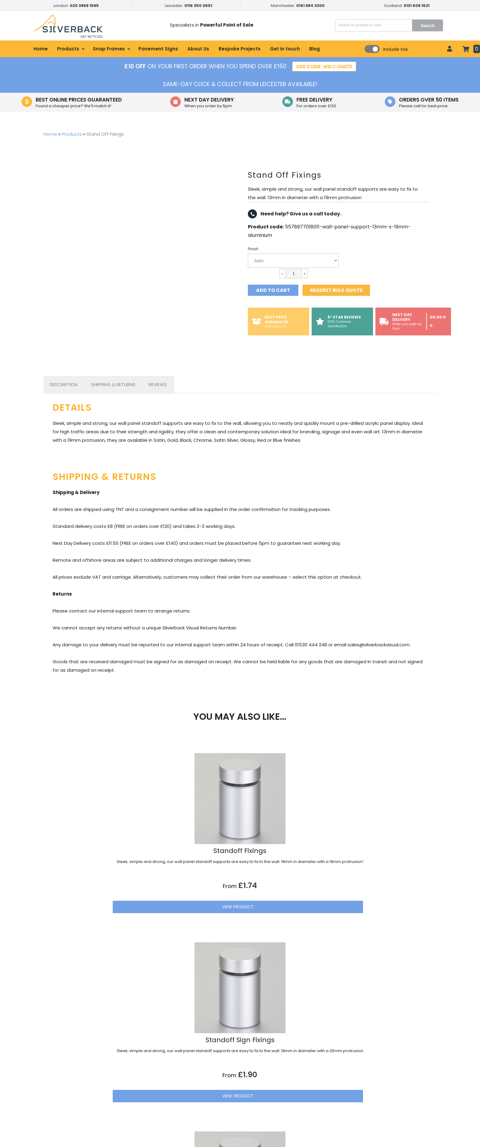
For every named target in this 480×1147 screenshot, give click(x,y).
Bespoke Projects (240, 49)
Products (68, 49)
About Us (198, 49)
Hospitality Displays (192, 1073)
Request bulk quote (338, 290)
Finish (253, 248)
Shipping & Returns (113, 384)
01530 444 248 (384, 1086)
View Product (117, 925)
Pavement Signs (158, 49)
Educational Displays (193, 1114)
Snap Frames (109, 49)
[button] (430, 1021)
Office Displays (187, 1093)
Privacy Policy (297, 1093)
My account (296, 1073)
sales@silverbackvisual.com (398, 1074)
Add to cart (273, 290)
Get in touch (285, 49)
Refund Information (304, 1114)
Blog (314, 49)
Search (431, 25)
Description (64, 384)
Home (41, 49)
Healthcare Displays (192, 1083)
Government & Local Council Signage (211, 1103)
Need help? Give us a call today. (294, 213)
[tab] (63, 384)
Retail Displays (186, 1062)
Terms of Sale (298, 1103)
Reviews (158, 384)
